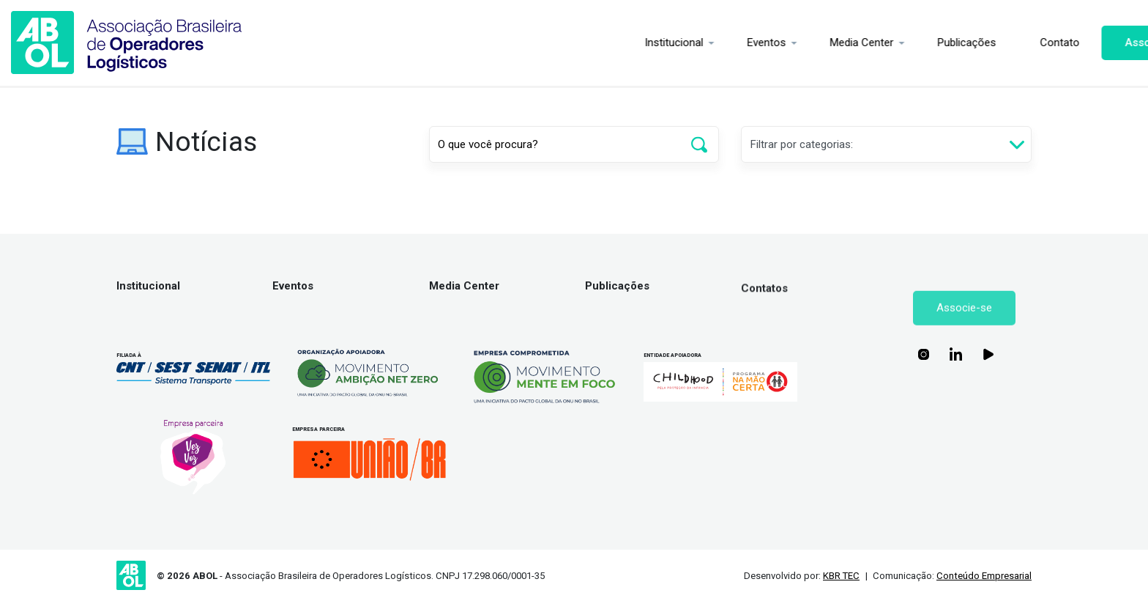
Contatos (764, 296)
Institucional (604, 42)
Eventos (696, 42)
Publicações (897, 42)
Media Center (792, 42)
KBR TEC (841, 575)
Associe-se (1084, 42)
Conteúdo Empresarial (984, 575)
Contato (990, 42)
